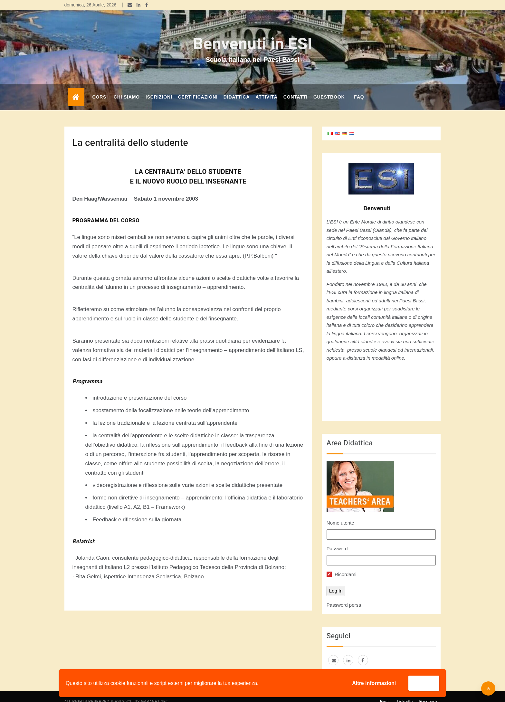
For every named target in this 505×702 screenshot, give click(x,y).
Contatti (295, 87)
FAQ (359, 87)
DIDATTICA (237, 87)
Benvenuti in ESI (252, 34)
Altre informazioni (374, 683)
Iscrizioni (159, 87)
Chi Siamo (127, 87)
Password (337, 539)
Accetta (423, 683)
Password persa (344, 595)
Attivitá (266, 87)
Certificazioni (198, 87)
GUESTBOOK (329, 87)
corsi (100, 87)
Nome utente (340, 513)
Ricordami (342, 564)
